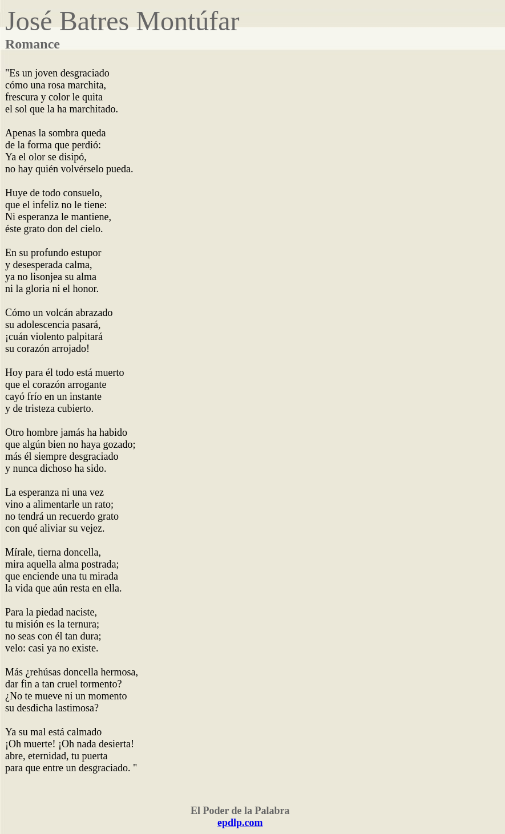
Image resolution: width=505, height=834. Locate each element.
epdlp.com (240, 822)
